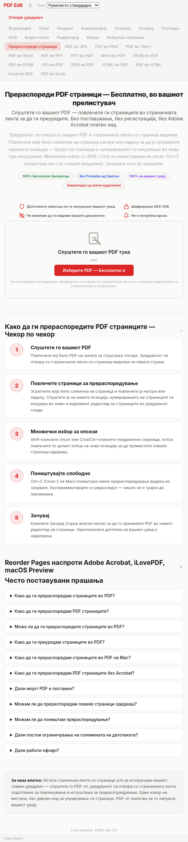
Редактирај (68, 37)
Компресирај (94, 28)
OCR (13, 37)
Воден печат (37, 37)
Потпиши (170, 28)
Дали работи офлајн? (37, 750)
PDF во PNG (106, 46)
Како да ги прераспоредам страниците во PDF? (65, 595)
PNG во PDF (82, 64)
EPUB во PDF (145, 55)
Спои (44, 28)
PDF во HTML (149, 64)
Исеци (93, 37)
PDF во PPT (52, 55)
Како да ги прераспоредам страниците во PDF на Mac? (73, 657)
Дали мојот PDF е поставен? (44, 688)
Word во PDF (113, 55)
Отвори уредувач (26, 17)
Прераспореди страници (33, 46)
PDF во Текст (138, 46)
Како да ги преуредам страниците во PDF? (59, 642)
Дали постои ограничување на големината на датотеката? (76, 734)
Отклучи (123, 28)
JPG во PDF (52, 64)
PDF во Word (21, 55)
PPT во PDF (82, 55)
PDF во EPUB (21, 64)
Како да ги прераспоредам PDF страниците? (62, 611)
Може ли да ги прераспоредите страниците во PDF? (70, 626)
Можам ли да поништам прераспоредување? (62, 719)
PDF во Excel (53, 73)
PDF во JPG (76, 46)
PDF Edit (13, 5)
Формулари (20, 28)
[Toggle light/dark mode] (30, 5)
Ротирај (146, 28)
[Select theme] (73, 5)
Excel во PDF (21, 73)
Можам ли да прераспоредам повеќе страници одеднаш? (76, 703)
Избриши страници (125, 37)
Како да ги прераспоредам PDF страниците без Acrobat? (74, 673)
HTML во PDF (115, 64)
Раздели (65, 28)
